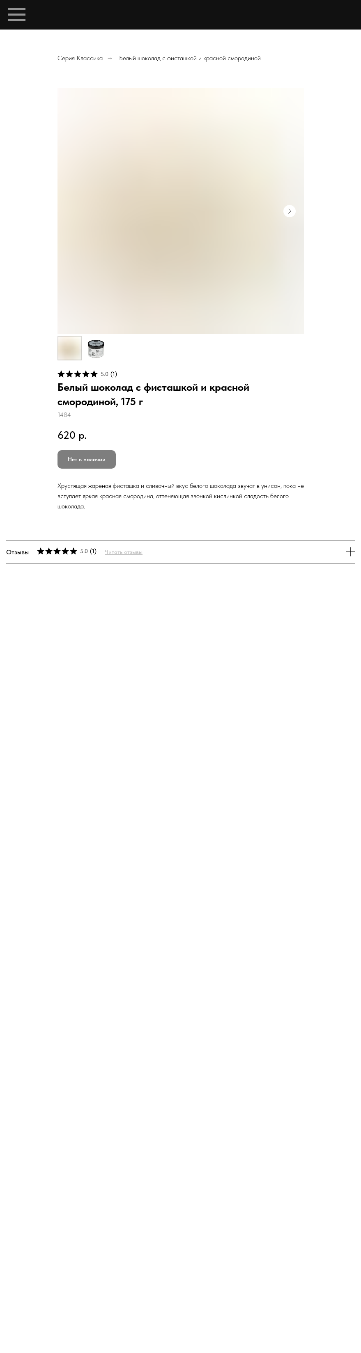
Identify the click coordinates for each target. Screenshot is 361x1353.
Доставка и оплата (267, 1247)
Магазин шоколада (202, 1247)
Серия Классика (80, 58)
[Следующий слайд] (289, 211)
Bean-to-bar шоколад (135, 1247)
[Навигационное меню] (16, 14)
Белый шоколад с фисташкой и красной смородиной (190, 58)
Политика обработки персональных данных (180, 1254)
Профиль (81, 1247)
